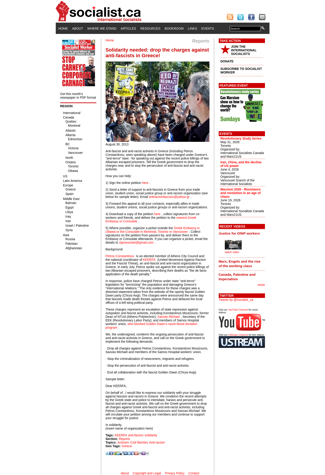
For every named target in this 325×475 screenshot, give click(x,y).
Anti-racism (157, 442)
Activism (123, 442)
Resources (150, 28)
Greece (127, 446)
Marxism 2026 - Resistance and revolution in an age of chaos (241, 193)
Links (192, 28)
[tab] (242, 233)
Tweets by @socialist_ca (236, 300)
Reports (124, 439)
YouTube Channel (238, 309)
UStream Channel (238, 334)
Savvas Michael (169, 316)
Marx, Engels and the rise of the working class (240, 263)
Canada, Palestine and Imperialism (237, 277)
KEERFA (149, 259)
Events (207, 28)
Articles (128, 28)
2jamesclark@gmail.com (136, 242)
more (261, 285)
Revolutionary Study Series (241, 138)
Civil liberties (139, 442)
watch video (232, 252)
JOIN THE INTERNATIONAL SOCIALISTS (244, 50)
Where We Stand (101, 28)
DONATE (227, 61)
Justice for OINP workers (239, 233)
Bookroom (174, 28)
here (145, 183)
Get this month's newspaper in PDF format (78, 95)
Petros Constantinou (120, 256)
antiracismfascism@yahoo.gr (169, 197)
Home (63, 28)
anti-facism (136, 435)
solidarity (151, 435)
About (77, 28)
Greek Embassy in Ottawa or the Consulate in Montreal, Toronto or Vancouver (153, 229)
